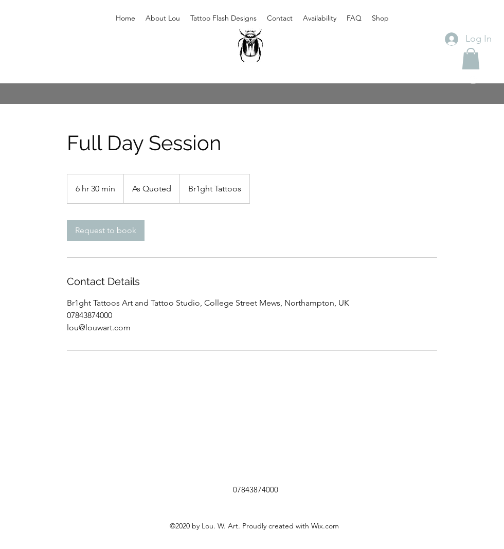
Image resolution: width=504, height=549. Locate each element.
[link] (106, 230)
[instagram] (473, 80)
